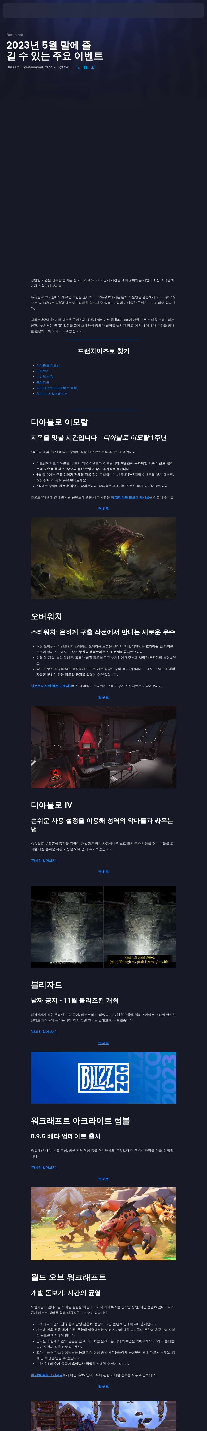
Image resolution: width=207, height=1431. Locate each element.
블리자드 (42, 192)
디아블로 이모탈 (48, 175)
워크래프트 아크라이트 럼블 (56, 198)
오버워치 (42, 181)
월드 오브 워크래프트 (51, 203)
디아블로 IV (44, 186)
